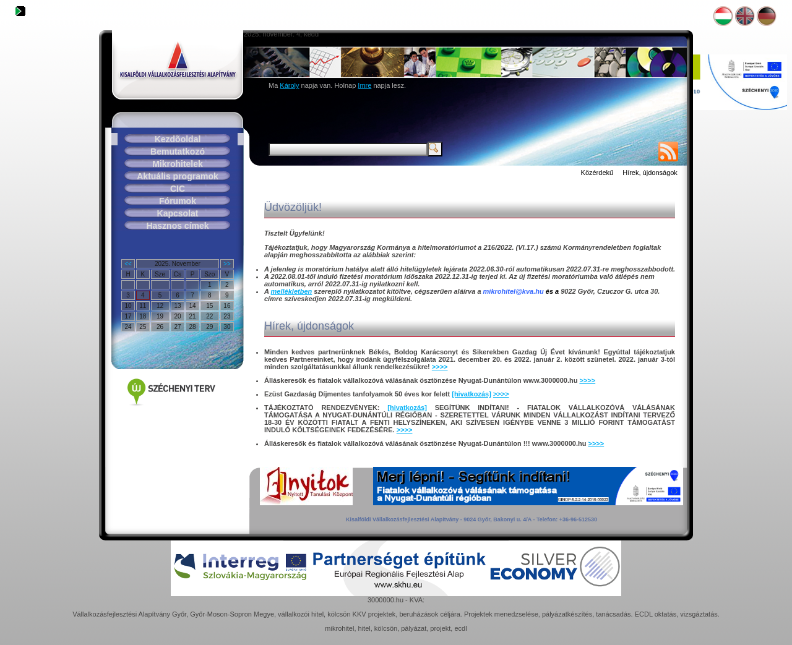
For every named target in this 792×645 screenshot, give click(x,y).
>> (227, 263)
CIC (177, 189)
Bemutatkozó (177, 151)
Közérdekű (597, 172)
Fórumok (177, 201)
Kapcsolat (178, 213)
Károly (289, 85)
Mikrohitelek (177, 164)
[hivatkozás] (471, 394)
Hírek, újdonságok (650, 172)
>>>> (440, 366)
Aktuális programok (177, 176)
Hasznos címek (177, 226)
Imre (364, 85)
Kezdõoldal (178, 139)
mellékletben (291, 291)
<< (128, 263)
